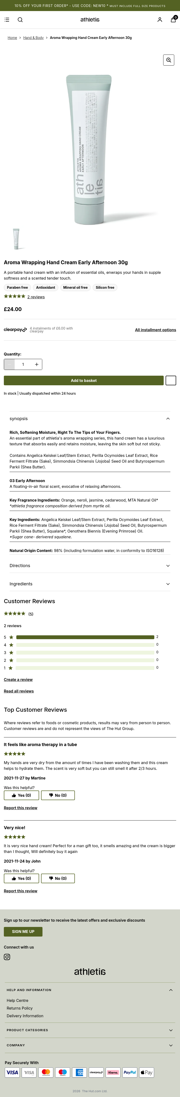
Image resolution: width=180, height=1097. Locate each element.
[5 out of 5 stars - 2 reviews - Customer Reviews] (90, 297)
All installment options (155, 329)
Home (12, 38)
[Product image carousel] (90, 139)
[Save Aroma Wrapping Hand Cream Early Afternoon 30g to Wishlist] (171, 380)
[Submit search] (20, 20)
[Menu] (7, 20)
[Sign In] (160, 20)
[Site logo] (90, 20)
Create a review (18, 679)
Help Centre (17, 1000)
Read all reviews (19, 691)
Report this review (20, 807)
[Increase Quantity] (36, 364)
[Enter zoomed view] (168, 60)
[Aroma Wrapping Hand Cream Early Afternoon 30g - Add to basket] (84, 380)
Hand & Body (33, 38)
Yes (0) (21, 795)
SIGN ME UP (23, 931)
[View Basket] (173, 20)
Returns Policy (20, 1008)
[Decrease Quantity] (9, 364)
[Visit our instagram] (7, 957)
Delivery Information (25, 1015)
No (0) (58, 795)
